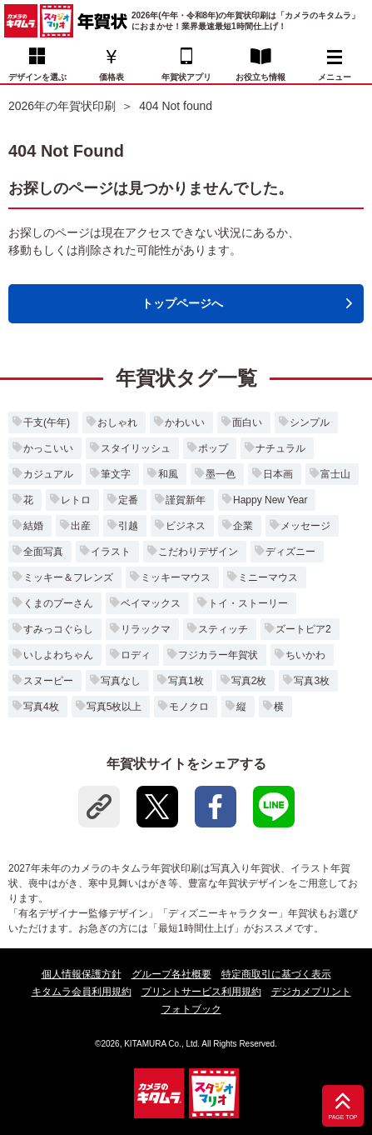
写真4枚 (41, 706)
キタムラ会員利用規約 (81, 992)
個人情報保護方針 (82, 974)
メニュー (334, 66)
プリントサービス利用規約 (201, 992)
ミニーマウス (268, 577)
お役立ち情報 (260, 77)
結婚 (33, 526)
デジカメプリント (311, 992)
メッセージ (305, 526)
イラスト (111, 552)
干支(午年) (46, 422)
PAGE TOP (342, 1117)
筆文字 (116, 474)
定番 (128, 500)
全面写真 (43, 552)
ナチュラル (280, 448)
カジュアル (48, 474)
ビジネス (186, 526)
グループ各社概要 (171, 974)
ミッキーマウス (176, 577)
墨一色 (221, 474)
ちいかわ (305, 655)
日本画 (278, 474)
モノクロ (189, 706)
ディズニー (290, 552)
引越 (128, 526)
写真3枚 (312, 681)
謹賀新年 (186, 500)
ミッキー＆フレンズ (68, 577)
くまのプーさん (58, 603)
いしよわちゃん (58, 655)
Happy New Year (270, 500)
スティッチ (223, 629)
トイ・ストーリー (248, 603)
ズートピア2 (303, 629)
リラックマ (146, 629)
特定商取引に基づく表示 (276, 974)
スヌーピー (48, 681)
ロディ (136, 655)
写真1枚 (186, 681)
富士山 (335, 474)
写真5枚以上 (114, 706)
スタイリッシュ (136, 448)
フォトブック (191, 1009)
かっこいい (48, 448)
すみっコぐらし (58, 629)
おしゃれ (117, 422)
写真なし (121, 681)
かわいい (185, 422)
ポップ (213, 448)
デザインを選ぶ (37, 77)
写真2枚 (249, 681)
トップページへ (182, 303)
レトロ (76, 500)
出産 (81, 526)
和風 (168, 474)
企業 (243, 526)
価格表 (111, 77)
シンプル (310, 422)
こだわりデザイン (198, 552)
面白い (247, 422)
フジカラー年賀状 (218, 655)
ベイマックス (151, 603)
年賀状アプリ (186, 77)
